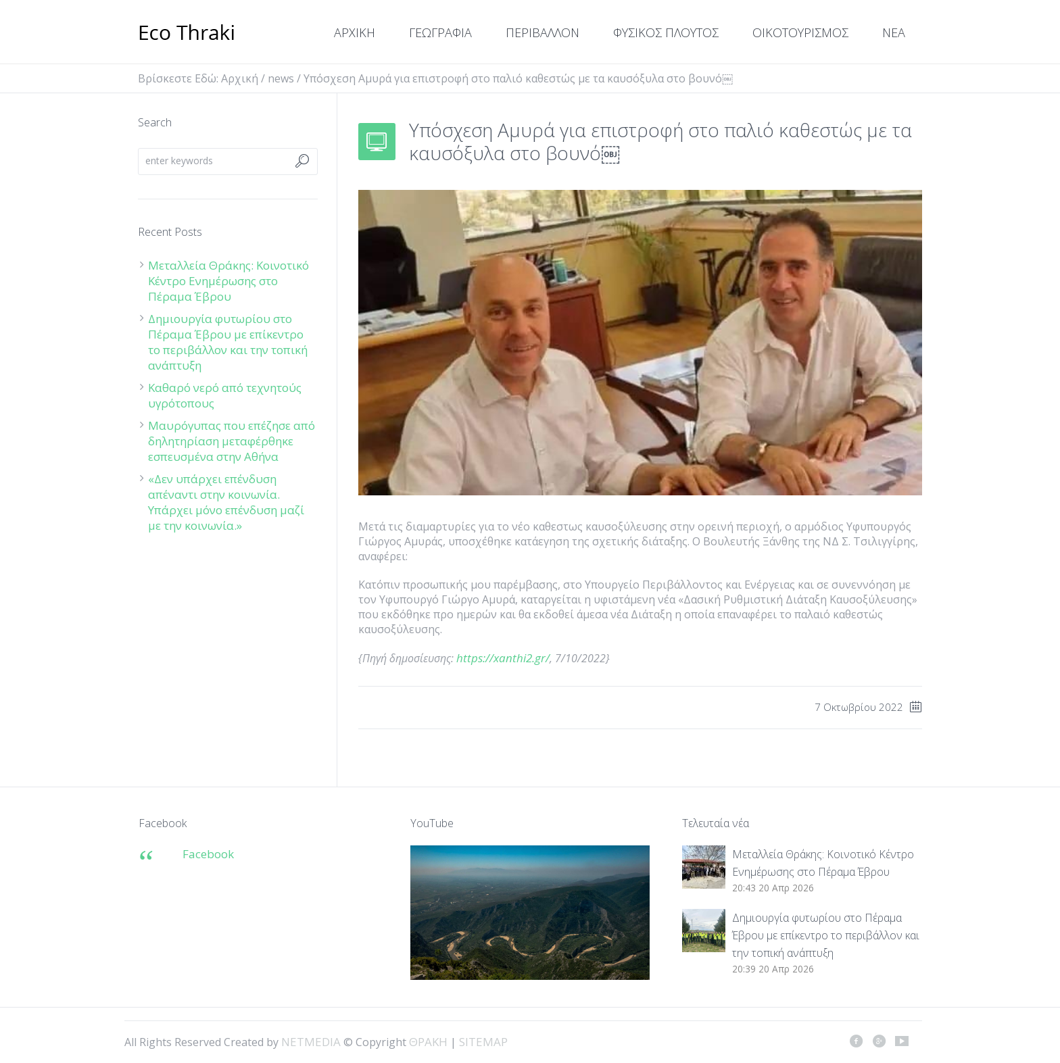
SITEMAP (483, 1041)
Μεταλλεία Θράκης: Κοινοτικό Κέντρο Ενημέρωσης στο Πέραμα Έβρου (228, 280)
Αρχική (239, 78)
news (281, 78)
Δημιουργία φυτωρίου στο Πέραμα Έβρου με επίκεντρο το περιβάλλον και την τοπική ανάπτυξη (228, 342)
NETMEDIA (311, 1041)
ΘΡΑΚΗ (187, 33)
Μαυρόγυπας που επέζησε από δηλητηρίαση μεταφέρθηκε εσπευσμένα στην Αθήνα (231, 441)
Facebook (208, 854)
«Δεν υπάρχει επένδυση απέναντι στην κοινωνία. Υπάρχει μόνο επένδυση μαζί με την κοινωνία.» (226, 502)
